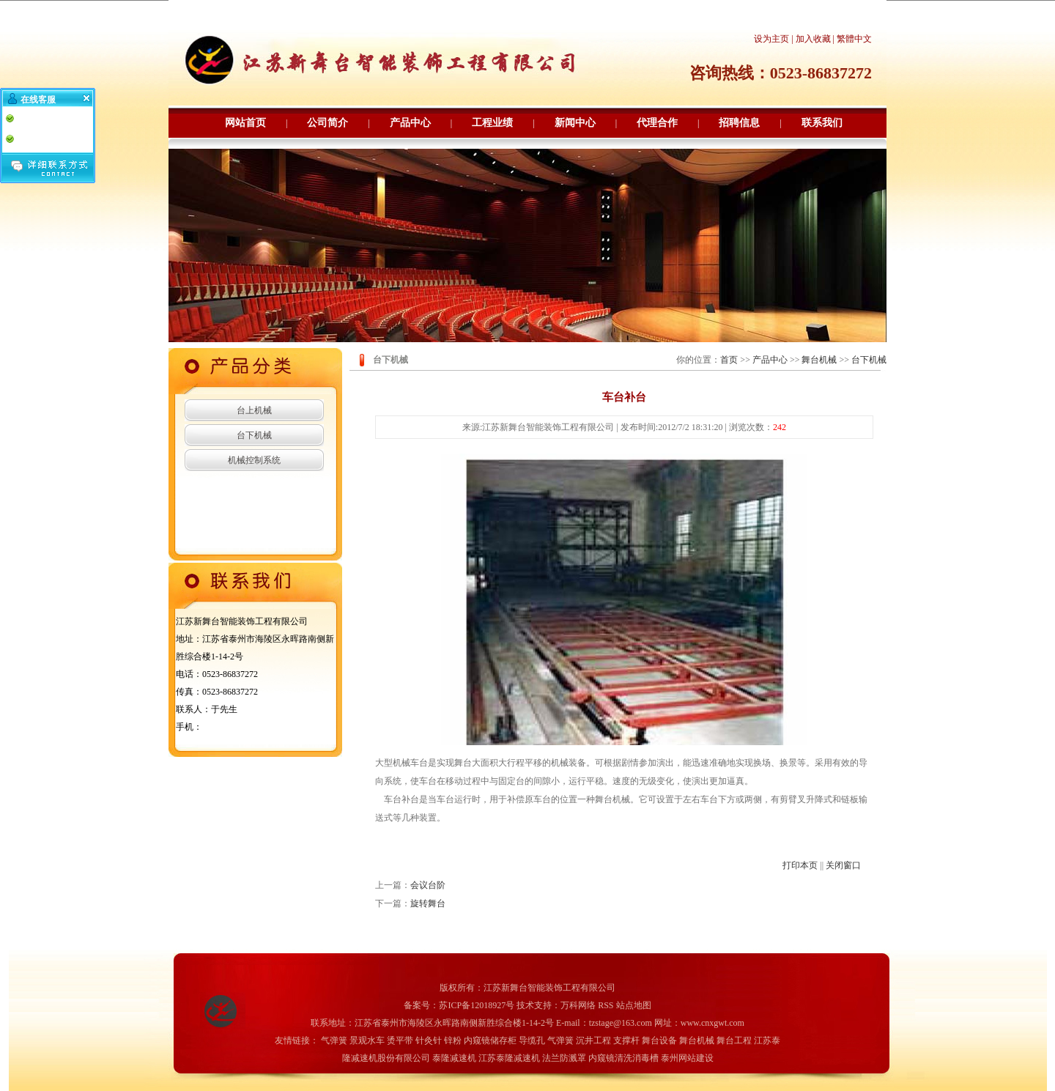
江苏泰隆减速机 (509, 1058)
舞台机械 (819, 360)
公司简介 (327, 122)
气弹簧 (334, 1040)
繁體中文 (854, 39)
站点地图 (633, 1005)
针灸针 (428, 1040)
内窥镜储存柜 (490, 1040)
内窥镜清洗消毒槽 (623, 1058)
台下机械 (254, 435)
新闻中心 (575, 122)
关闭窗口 (843, 865)
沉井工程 (593, 1040)
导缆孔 (532, 1040)
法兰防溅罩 (564, 1058)
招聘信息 (739, 122)
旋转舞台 (427, 903)
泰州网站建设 (687, 1058)
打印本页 (800, 865)
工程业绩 (492, 122)
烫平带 (400, 1040)
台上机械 (254, 410)
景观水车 (367, 1040)
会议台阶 (427, 885)
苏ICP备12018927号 (476, 1005)
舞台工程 (734, 1040)
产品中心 (410, 122)
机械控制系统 (254, 460)
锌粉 (453, 1040)
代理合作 (657, 122)
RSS (605, 1005)
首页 (729, 360)
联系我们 (822, 122)
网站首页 (245, 122)
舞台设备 (659, 1040)
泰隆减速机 (454, 1058)
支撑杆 (626, 1040)
